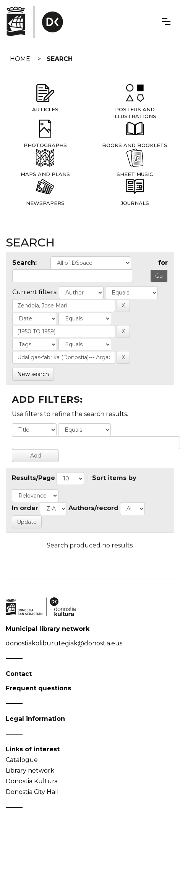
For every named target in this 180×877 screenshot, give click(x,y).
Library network (30, 770)
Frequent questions (38, 688)
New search (33, 374)
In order (25, 508)
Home (20, 58)
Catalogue (22, 759)
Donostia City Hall (32, 791)
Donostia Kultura (32, 781)
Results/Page (33, 478)
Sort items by (114, 478)
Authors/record (93, 508)
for (163, 262)
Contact (19, 673)
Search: (24, 262)
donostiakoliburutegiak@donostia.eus (64, 643)
